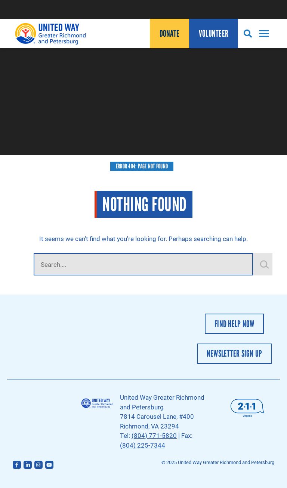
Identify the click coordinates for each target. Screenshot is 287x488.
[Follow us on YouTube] (49, 465)
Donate (170, 33)
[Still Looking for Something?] (265, 264)
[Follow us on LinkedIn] (28, 465)
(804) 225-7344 (142, 445)
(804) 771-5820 (154, 435)
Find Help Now (234, 323)
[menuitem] (169, 33)
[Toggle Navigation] (262, 33)
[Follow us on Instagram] (38, 465)
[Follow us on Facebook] (17, 465)
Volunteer (213, 33)
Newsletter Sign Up (234, 353)
